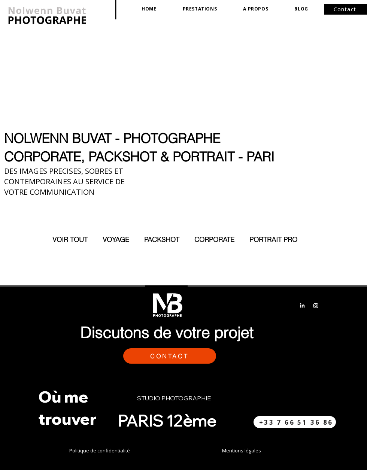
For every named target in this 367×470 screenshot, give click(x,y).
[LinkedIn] (302, 305)
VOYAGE (116, 240)
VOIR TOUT (70, 240)
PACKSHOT (161, 240)
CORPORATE (214, 240)
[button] (200, 9)
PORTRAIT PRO (273, 240)
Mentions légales (241, 450)
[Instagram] (316, 305)
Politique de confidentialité (99, 450)
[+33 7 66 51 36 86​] (295, 422)
